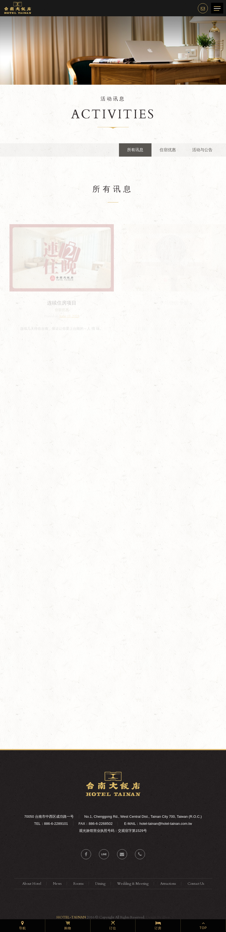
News (57, 883)
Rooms (78, 883)
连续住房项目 (62, 303)
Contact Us (196, 883)
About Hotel (31, 883)
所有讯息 (135, 149)
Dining (100, 883)
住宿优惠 (168, 149)
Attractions (168, 883)
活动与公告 (202, 149)
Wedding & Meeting (132, 883)
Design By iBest (158, 917)
